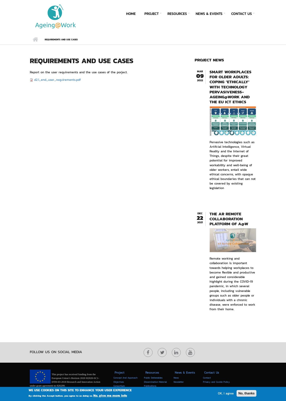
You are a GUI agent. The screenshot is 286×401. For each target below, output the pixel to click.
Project (151, 13)
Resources (177, 13)
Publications (150, 385)
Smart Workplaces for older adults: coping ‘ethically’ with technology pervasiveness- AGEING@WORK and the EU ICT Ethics (230, 87)
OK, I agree (226, 393)
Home (131, 13)
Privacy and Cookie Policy (216, 382)
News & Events (209, 13)
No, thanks (246, 393)
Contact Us (241, 13)
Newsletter (179, 382)
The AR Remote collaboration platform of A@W (229, 219)
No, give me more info (110, 395)
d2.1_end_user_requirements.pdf (57, 79)
